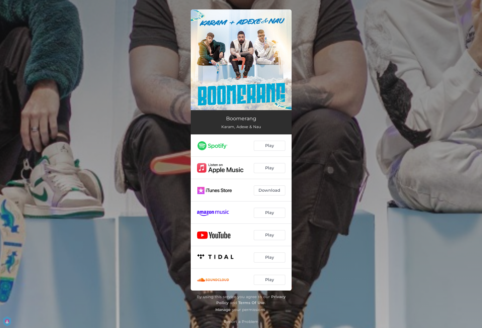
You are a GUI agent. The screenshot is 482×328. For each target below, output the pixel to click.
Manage (223, 309)
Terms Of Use (251, 302)
